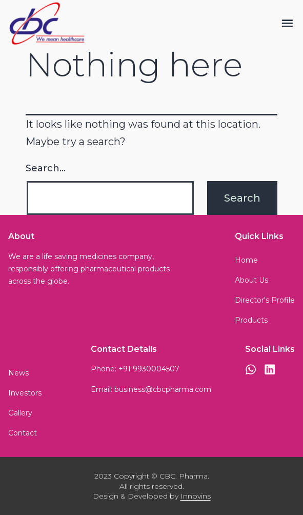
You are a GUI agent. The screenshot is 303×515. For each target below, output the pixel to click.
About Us (251, 280)
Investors (25, 393)
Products (251, 320)
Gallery (20, 413)
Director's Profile (265, 300)
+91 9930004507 (148, 368)
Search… (46, 168)
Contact (22, 433)
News (18, 373)
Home (246, 260)
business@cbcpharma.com (162, 389)
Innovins (195, 496)
